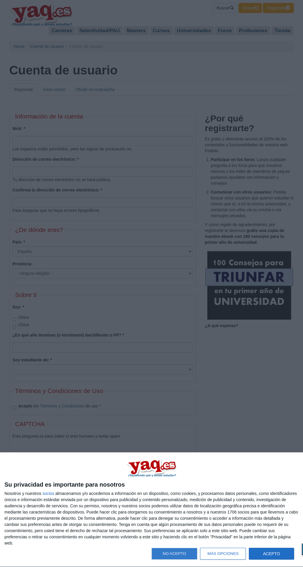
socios (48, 493)
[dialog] (151, 510)
